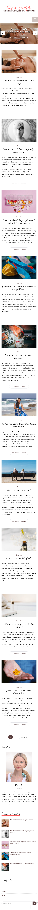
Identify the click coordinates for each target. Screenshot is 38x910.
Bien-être (19, 77)
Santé (19, 146)
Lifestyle (19, 352)
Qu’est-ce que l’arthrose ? (19, 490)
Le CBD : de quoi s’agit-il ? (19, 558)
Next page (24, 737)
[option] (19, 33)
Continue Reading (19, 37)
